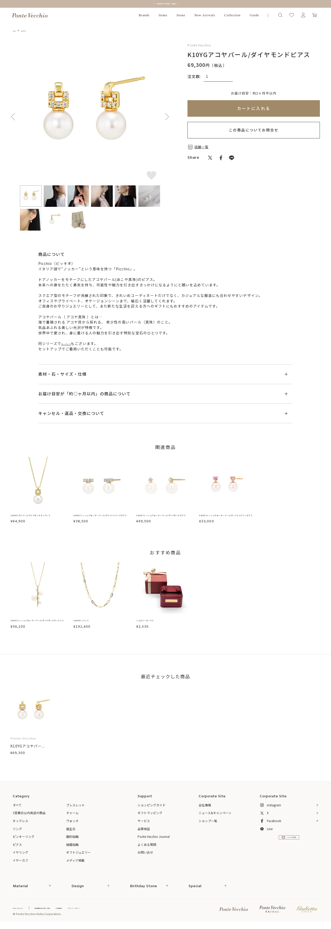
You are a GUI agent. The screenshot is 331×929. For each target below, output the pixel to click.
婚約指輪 (72, 839)
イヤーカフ (20, 863)
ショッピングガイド (152, 807)
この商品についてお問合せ (254, 129)
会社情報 (205, 807)
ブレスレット (75, 807)
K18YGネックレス (89, 622)
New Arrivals (204, 15)
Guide (254, 15)
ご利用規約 (94, 910)
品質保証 (144, 831)
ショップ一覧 (208, 823)
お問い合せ (145, 855)
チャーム (72, 815)
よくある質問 (147, 847)
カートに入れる (253, 108)
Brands (144, 15)
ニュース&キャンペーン (215, 815)
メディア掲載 (75, 863)
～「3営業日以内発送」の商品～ (165, 4)
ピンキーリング (23, 839)
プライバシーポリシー (121, 910)
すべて (17, 807)
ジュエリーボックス (153, 622)
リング (17, 831)
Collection (232, 15)
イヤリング (20, 855)
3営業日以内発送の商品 (29, 815)
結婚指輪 (72, 847)
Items (163, 15)
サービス (144, 823)
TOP (16, 30)
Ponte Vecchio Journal (154, 839)
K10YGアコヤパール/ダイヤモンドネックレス (38, 518)
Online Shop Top (24, 910)
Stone (180, 15)
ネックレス (71, 343)
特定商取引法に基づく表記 (64, 910)
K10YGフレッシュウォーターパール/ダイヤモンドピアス (163, 518)
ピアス (30, 30)
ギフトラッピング (150, 815)
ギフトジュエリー (78, 855)
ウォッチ (72, 823)
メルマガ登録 (289, 845)
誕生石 (71, 831)
